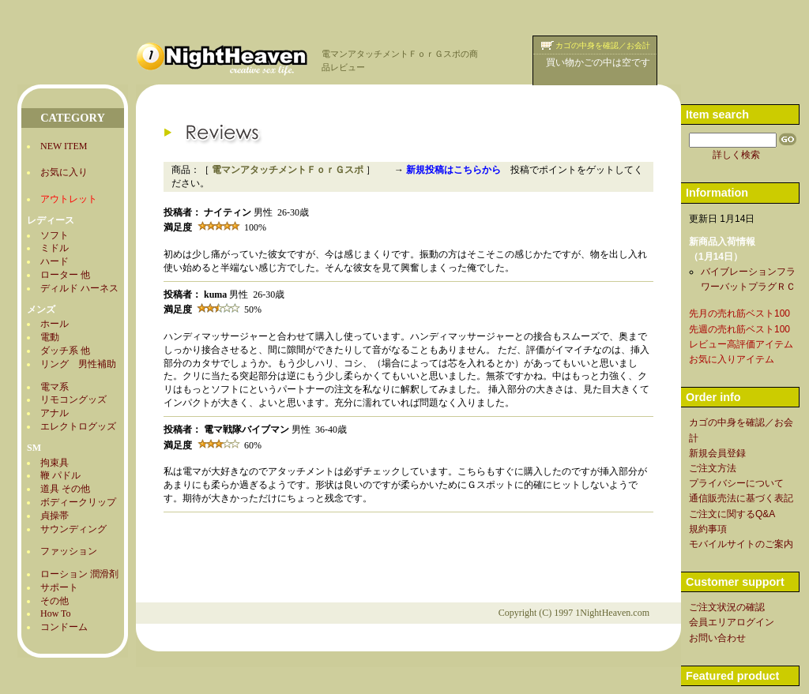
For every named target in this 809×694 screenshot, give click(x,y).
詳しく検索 (736, 154)
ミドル (54, 247)
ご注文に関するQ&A (732, 514)
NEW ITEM (63, 146)
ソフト (54, 235)
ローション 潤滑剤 (79, 574)
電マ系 (54, 386)
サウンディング (73, 529)
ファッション (68, 551)
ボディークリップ (78, 502)
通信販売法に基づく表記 (741, 498)
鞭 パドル (60, 475)
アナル (54, 412)
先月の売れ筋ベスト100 (739, 313)
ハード (54, 261)
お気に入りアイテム (731, 359)
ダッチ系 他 (65, 350)
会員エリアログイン (731, 622)
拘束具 (54, 462)
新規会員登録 (717, 453)
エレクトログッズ (78, 426)
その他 (54, 600)
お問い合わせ (717, 637)
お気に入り (64, 172)
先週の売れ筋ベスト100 (739, 329)
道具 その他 (65, 488)
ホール (54, 323)
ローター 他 (65, 274)
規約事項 (708, 529)
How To (55, 613)
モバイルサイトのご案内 (741, 544)
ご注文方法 (712, 468)
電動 (49, 337)
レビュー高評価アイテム (741, 344)
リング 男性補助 (78, 364)
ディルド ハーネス (79, 288)
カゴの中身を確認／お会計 (602, 45)
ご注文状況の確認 (727, 607)
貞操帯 (54, 515)
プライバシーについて (736, 483)
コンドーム (64, 626)
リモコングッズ (73, 399)
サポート (59, 587)
